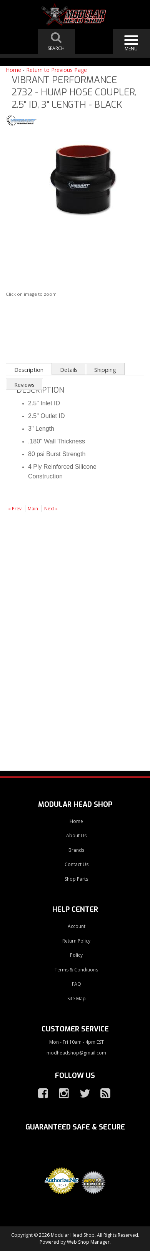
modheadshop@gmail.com (76, 1052)
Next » (51, 508)
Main (33, 508)
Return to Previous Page (56, 69)
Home (13, 69)
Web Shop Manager (88, 1242)
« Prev (15, 508)
